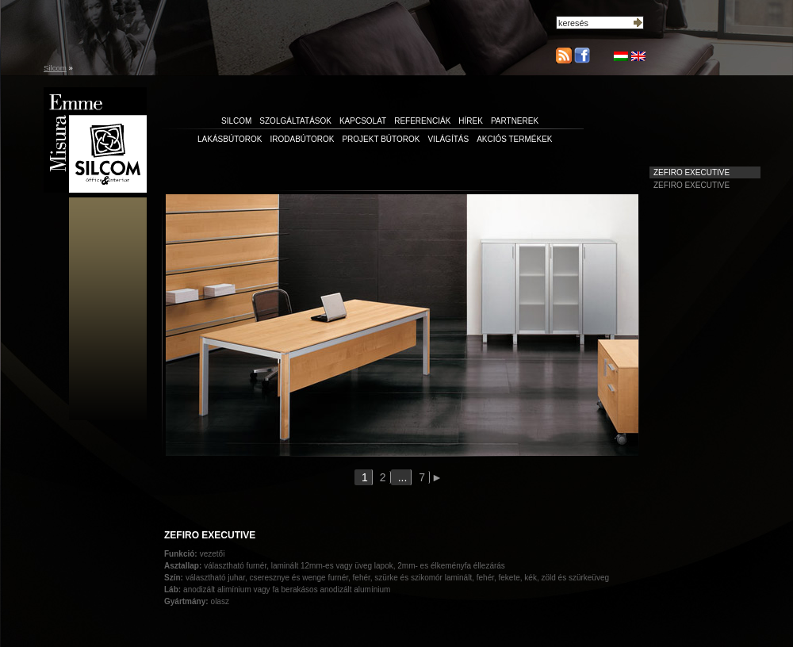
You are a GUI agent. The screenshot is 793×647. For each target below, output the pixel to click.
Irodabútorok (302, 139)
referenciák (422, 121)
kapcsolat (362, 121)
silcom (236, 121)
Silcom (55, 67)
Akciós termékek (514, 139)
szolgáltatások (295, 121)
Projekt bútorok (380, 139)
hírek (470, 121)
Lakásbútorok (229, 139)
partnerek (514, 121)
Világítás (448, 139)
